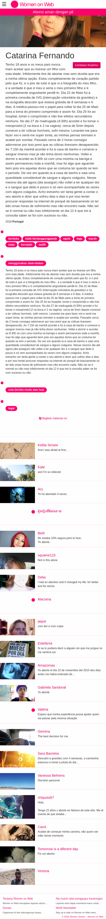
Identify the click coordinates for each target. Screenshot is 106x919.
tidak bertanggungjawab (41, 238)
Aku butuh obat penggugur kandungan (79, 898)
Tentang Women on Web (18, 898)
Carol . (43, 827)
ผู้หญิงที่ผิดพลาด (50, 511)
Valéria (43, 709)
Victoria (43, 871)
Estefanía (45, 643)
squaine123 (46, 555)
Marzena (44, 599)
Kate (41, 467)
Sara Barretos (48, 753)
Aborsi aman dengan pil (53, 12)
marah (92, 238)
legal (11, 408)
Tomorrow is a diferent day (58, 849)
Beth (41, 533)
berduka (13, 238)
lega (79, 238)
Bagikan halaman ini (53, 418)
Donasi (7, 907)
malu (11, 244)
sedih (42, 244)
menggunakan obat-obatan (25, 263)
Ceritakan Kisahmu (86, 65)
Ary (40, 489)
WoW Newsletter (66, 907)
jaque (42, 621)
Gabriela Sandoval (52, 687)
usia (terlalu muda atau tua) (26, 389)
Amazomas (46, 665)
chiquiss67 (46, 797)
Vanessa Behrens (51, 775)
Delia (42, 577)
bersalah (26, 244)
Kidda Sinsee (48, 445)
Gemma (44, 731)
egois (66, 238)
